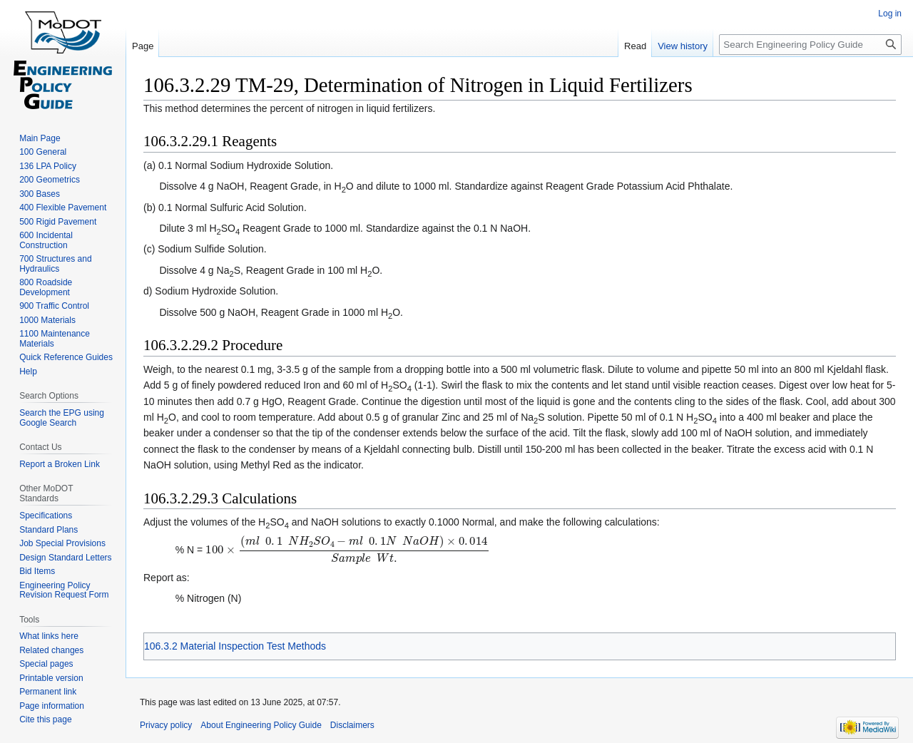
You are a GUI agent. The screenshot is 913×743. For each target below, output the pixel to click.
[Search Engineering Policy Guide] (810, 44)
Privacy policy (166, 725)
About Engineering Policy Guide (260, 725)
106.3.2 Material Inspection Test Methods (235, 646)
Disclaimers (352, 725)
